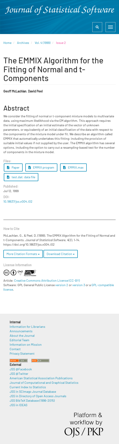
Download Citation (61, 254)
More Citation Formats (23, 254)
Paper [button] (13, 167)
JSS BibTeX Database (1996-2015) (32, 400)
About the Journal (22, 335)
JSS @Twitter (19, 373)
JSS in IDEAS (18, 405)
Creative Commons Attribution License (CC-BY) (47, 280)
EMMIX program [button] (41, 167)
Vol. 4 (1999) (42, 43)
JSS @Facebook (21, 369)
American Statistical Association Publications (41, 378)
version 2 (61, 285)
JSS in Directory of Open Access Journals (38, 396)
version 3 (78, 285)
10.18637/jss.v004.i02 (17, 201)
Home (7, 43)
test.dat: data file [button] (21, 177)
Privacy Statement (22, 353)
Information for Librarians (27, 326)
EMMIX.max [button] (73, 167)
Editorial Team (19, 340)
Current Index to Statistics (28, 387)
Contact (15, 349)
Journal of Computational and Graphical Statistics (44, 382)
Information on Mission (26, 344)
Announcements (21, 331)
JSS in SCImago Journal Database (33, 391)
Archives (23, 43)
